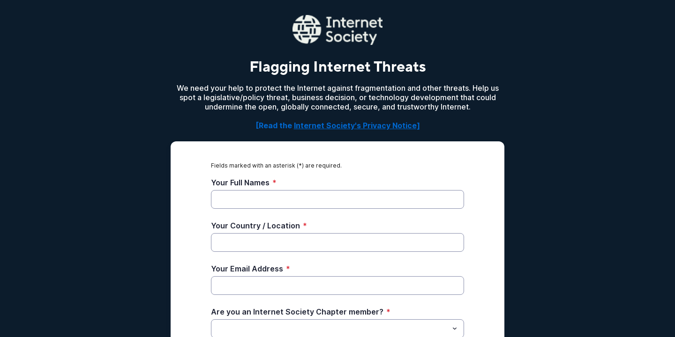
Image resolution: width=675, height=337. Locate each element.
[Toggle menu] (454, 328)
